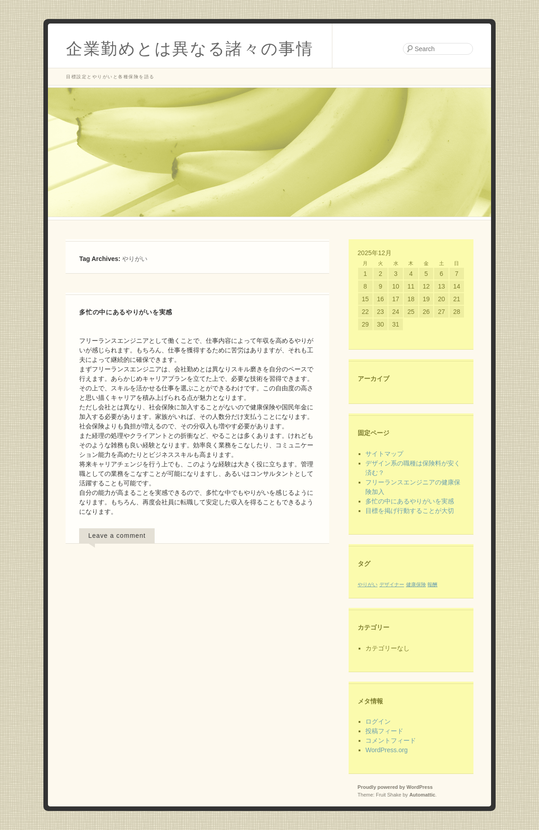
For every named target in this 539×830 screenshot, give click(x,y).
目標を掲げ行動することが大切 (409, 510)
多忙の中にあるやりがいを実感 (125, 312)
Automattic (422, 794)
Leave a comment (117, 535)
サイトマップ (384, 453)
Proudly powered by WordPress (395, 787)
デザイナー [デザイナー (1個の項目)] (391, 584)
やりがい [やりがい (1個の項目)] (368, 584)
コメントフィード (390, 740)
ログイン (378, 721)
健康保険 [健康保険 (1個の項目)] (416, 584)
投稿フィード (384, 731)
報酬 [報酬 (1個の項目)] (432, 584)
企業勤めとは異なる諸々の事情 (190, 48)
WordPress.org (386, 750)
